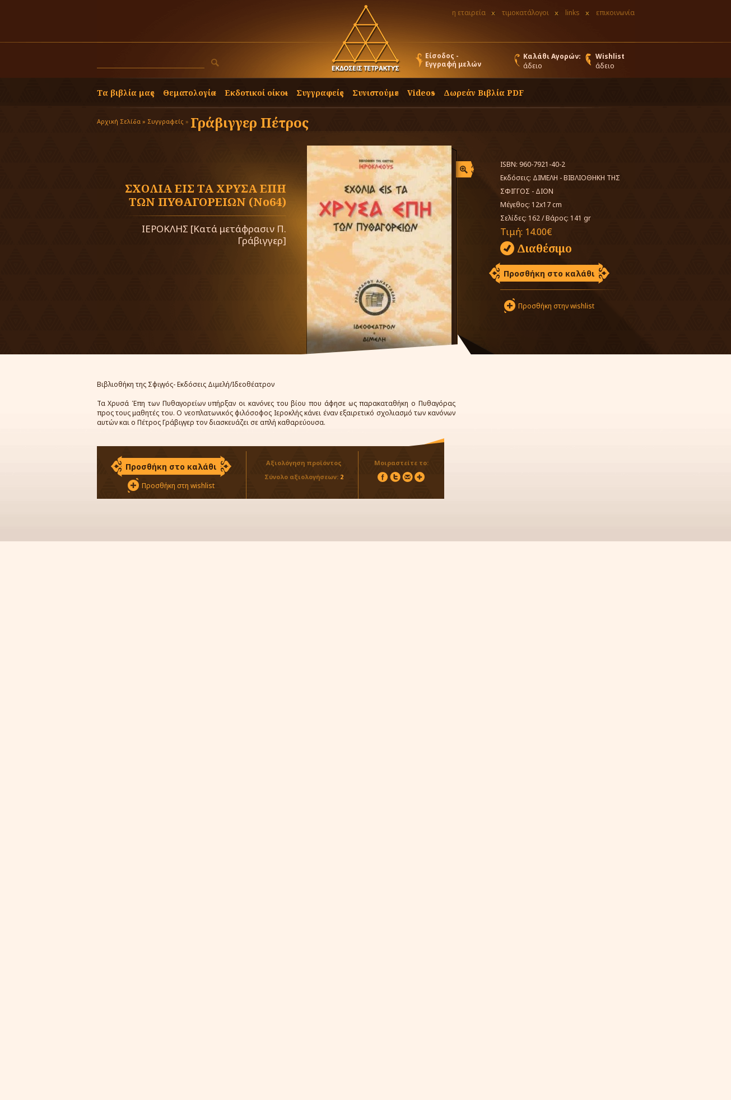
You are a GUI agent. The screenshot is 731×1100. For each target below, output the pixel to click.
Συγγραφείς (165, 121)
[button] (215, 63)
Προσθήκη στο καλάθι (549, 273)
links (572, 12)
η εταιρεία (469, 12)
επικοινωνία (615, 12)
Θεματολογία (189, 92)
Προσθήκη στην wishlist (556, 306)
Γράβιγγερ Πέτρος (249, 122)
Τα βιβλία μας (126, 92)
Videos (421, 92)
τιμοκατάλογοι (525, 12)
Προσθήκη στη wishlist (178, 485)
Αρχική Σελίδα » (121, 121)
